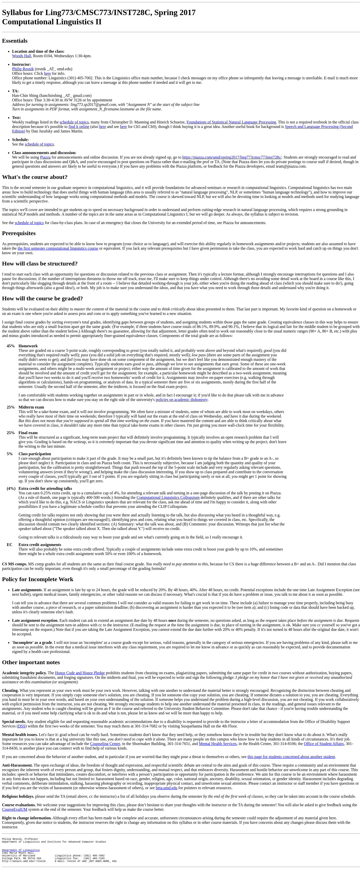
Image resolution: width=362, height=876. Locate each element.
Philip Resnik (23, 69)
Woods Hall (21, 56)
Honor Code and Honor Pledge (80, 673)
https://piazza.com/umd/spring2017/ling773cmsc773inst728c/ (232, 157)
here (47, 73)
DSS (21, 726)
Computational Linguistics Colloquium (168, 497)
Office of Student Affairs (324, 744)
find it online (79, 126)
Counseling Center (105, 744)
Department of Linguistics (21, 853)
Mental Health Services (218, 744)
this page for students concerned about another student (291, 757)
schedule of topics (74, 122)
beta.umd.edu (166, 788)
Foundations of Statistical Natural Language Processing (231, 122)
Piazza (45, 157)
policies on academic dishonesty (182, 399)
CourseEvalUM (14, 809)
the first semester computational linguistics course (58, 248)
